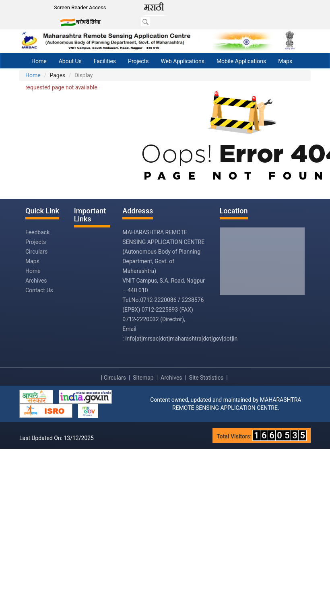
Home (39, 61)
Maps (285, 61)
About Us (70, 61)
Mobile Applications (241, 61)
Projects (138, 61)
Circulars (36, 251)
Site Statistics (206, 377)
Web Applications (182, 61)
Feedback (37, 232)
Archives (36, 280)
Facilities (105, 61)
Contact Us (39, 290)
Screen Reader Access (80, 7)
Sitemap (143, 377)
